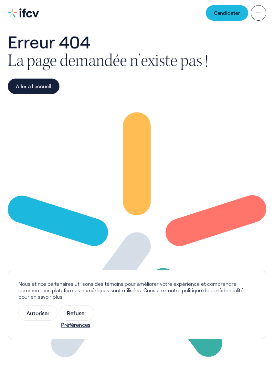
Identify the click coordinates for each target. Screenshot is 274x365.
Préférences (75, 324)
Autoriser (37, 313)
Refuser (76, 313)
